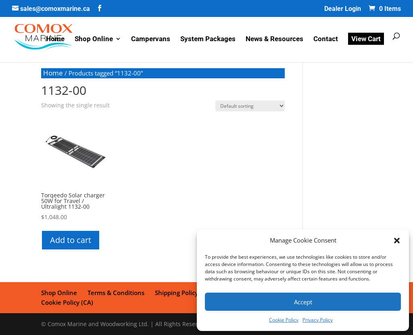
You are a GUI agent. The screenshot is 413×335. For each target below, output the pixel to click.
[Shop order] (250, 105)
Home (55, 39)
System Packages (208, 39)
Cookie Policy (283, 319)
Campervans (150, 39)
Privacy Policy (317, 319)
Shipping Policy (176, 293)
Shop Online (94, 39)
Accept (303, 302)
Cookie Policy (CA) (67, 302)
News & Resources (274, 39)
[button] (397, 241)
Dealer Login (342, 9)
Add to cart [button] (70, 239)
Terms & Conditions (116, 293)
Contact (325, 39)
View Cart (366, 39)
